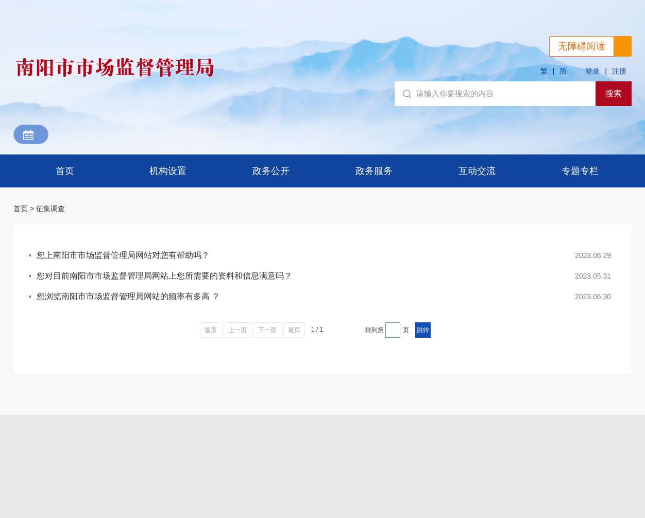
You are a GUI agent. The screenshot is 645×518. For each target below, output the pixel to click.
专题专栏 (580, 171)
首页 (65, 171)
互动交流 (477, 171)
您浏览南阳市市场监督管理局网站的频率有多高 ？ (128, 296)
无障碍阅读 (581, 46)
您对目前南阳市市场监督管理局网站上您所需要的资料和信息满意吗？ (164, 275)
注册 (619, 71)
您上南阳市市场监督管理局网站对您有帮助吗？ (123, 255)
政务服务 (374, 171)
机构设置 (167, 171)
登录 (592, 71)
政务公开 (271, 171)
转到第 (374, 330)
